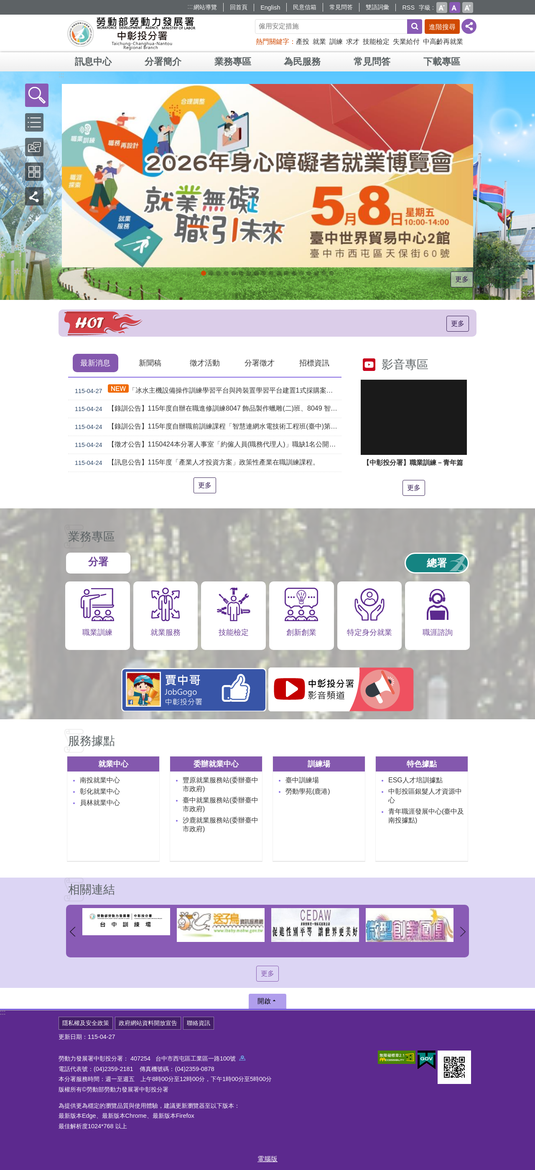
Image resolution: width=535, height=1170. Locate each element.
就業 (319, 41)
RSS (408, 7)
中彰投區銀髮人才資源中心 (425, 796)
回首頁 (238, 7)
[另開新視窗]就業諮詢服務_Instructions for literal (278, 273)
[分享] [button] (468, 26)
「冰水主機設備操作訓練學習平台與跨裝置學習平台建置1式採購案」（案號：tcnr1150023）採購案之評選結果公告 (206, 390)
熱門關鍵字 (272, 41)
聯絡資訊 (198, 1023)
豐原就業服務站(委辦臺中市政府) (220, 784)
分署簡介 (163, 61)
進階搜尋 (442, 26)
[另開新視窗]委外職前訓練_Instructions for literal (323, 273)
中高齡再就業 (443, 41)
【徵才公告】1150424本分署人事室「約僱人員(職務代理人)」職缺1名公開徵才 (206, 444)
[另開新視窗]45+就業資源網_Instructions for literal (331, 273)
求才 (352, 41)
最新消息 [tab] (95, 363)
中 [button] (454, 7)
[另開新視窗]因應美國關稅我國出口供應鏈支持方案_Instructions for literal (233, 273)
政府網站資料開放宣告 (148, 1023)
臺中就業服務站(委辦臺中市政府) (220, 804)
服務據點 (91, 740)
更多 (462, 279)
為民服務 (302, 61)
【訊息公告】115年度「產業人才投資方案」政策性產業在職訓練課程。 (195, 462)
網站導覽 (205, 7)
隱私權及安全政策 (85, 1023)
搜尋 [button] (414, 26)
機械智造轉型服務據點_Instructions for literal (301, 273)
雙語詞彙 (377, 7)
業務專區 (232, 61)
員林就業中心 (100, 802)
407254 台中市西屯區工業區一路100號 (187, 1058)
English (270, 7)
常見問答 (341, 7)
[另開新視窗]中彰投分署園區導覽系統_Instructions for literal (271, 273)
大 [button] (467, 7)
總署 (437, 563)
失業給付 (406, 41)
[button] (36, 95)
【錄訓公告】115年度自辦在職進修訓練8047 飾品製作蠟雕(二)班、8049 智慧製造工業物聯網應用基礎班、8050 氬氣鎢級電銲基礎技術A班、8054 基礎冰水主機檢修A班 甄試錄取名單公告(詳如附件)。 (206, 409)
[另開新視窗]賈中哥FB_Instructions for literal (293, 273)
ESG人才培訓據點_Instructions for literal (263, 273)
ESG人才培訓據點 (415, 780)
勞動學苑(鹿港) (307, 791)
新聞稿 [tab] (150, 363)
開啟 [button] (264, 1001)
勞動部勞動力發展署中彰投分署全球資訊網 (131, 33)
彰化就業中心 (100, 791)
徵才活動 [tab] (205, 363)
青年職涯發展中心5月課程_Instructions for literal (211, 273)
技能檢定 (376, 41)
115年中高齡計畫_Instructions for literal (256, 273)
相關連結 (91, 889)
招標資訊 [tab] (314, 363)
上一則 (72, 932)
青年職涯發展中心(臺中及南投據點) (426, 816)
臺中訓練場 (302, 780)
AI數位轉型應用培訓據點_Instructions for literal (308, 273)
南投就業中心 (100, 780)
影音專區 (405, 364)
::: (190, 6)
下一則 (462, 932)
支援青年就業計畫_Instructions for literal (286, 273)
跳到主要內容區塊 (4, 4)
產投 (302, 41)
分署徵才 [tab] (260, 363)
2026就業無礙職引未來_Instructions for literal (203, 273)
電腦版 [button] (267, 1158)
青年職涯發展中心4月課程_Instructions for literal (218, 273)
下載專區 (441, 61)
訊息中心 (93, 61)
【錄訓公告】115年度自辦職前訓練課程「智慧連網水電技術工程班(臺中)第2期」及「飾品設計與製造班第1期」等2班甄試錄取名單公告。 (206, 426)
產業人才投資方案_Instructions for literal (316, 273)
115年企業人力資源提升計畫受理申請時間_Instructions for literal (248, 273)
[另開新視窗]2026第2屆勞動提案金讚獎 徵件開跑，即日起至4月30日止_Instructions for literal (241, 273)
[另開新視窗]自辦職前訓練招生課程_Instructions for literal (226, 273)
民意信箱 (304, 7)
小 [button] (441, 7)
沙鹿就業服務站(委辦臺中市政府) (220, 824)
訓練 (336, 41)
